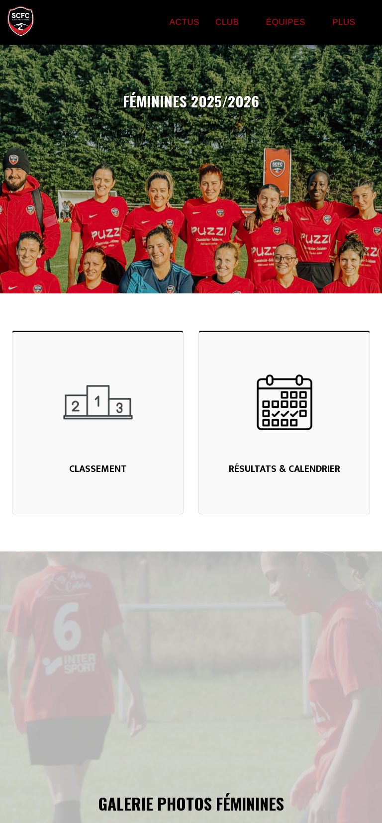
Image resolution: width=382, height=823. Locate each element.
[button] (233, 22)
